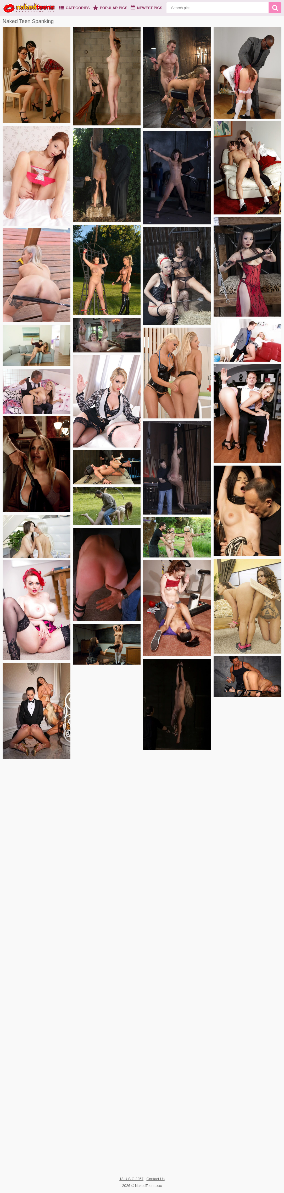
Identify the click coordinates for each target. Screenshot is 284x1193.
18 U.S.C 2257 (131, 1179)
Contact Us (156, 1179)
